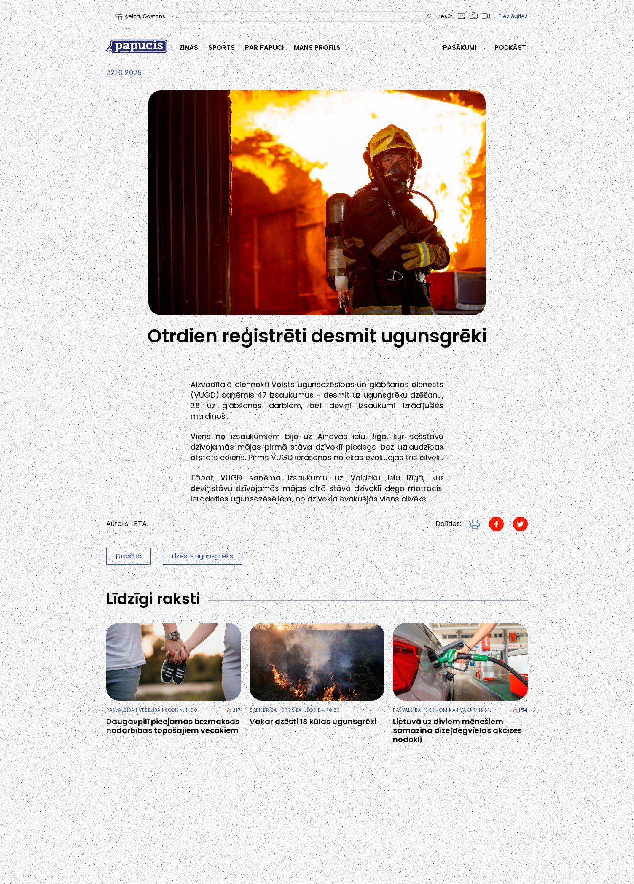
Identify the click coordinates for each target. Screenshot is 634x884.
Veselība (149, 709)
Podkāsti (511, 47)
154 (520, 710)
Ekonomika (440, 709)
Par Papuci (264, 47)
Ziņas (188, 47)
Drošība (129, 556)
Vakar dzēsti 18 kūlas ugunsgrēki (313, 721)
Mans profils (317, 47)
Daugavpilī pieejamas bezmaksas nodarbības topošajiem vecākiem (172, 726)
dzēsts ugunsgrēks (202, 556)
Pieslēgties (513, 16)
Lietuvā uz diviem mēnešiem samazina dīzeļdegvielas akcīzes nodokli (457, 730)
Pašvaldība (120, 709)
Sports (221, 47)
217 (233, 710)
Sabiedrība (263, 709)
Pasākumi (459, 47)
